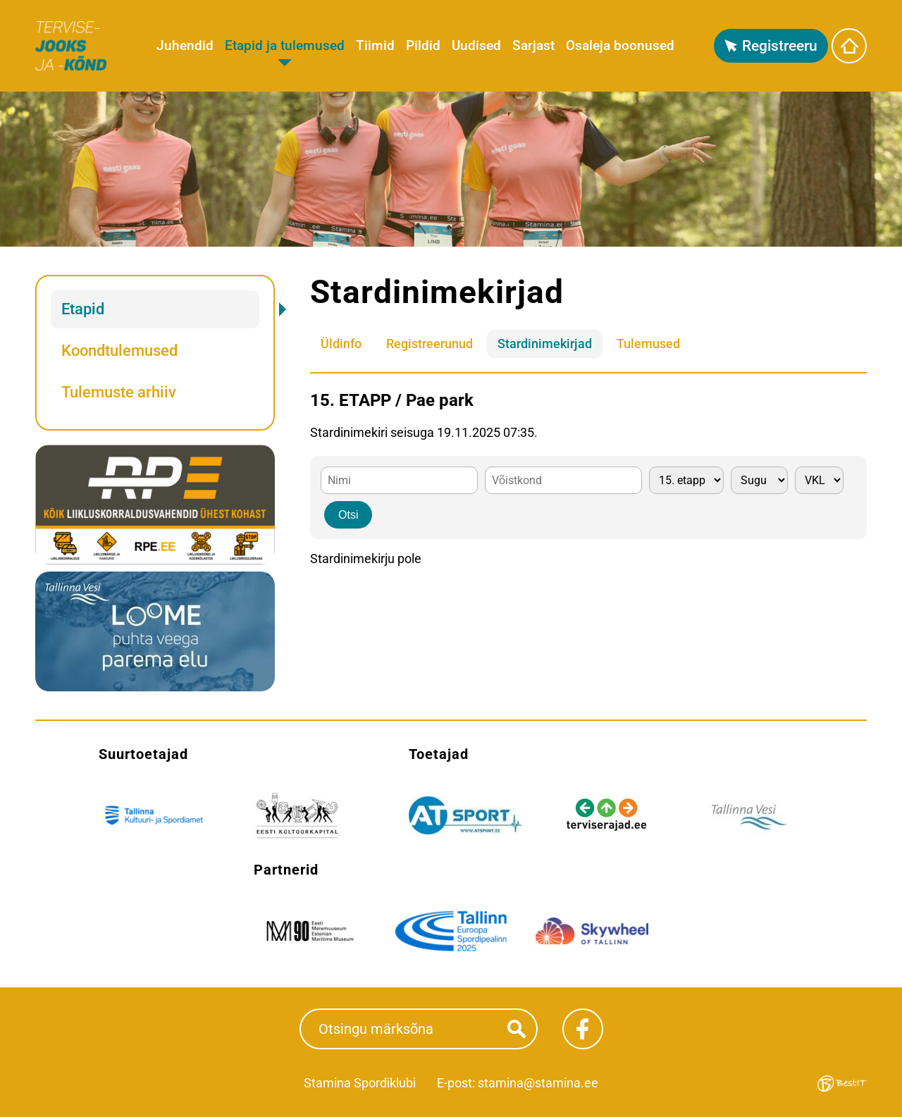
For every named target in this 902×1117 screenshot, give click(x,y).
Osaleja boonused (620, 45)
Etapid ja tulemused (285, 45)
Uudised (476, 45)
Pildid (423, 45)
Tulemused (648, 343)
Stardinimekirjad (545, 343)
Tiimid (375, 45)
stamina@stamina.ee (538, 1082)
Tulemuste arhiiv (118, 392)
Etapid (82, 309)
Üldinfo (341, 343)
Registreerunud (429, 343)
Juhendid (185, 45)
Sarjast (533, 45)
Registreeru (779, 45)
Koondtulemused (119, 350)
